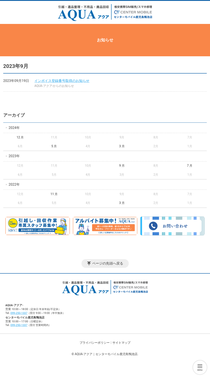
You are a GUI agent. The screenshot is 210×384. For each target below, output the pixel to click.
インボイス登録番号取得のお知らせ (61, 81)
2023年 (14, 156)
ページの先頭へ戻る (107, 263)
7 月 (189, 165)
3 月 (122, 146)
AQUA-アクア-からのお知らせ (54, 86)
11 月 (54, 194)
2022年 (14, 184)
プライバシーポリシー (95, 342)
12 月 (20, 137)
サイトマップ (121, 342)
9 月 (122, 165)
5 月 (54, 146)
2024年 (14, 128)
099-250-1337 (18, 313)
